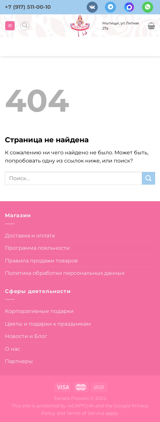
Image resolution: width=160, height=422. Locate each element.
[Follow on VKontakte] (92, 7)
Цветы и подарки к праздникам (48, 324)
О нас (12, 349)
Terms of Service (85, 413)
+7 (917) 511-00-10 (28, 7)
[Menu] (10, 26)
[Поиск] (24, 25)
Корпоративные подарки (39, 311)
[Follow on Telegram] (110, 7)
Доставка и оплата (30, 235)
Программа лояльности (37, 248)
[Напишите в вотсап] (147, 7)
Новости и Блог (26, 336)
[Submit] (148, 178)
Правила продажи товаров (41, 261)
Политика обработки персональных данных (64, 273)
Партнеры (19, 361)
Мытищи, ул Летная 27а (120, 26)
